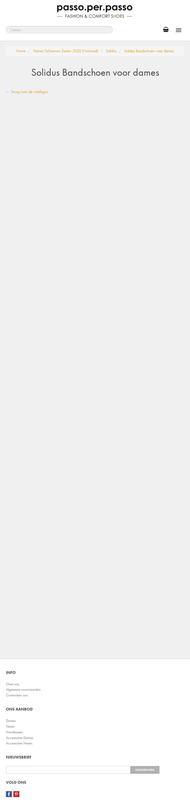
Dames (11, 720)
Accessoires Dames (19, 737)
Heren (10, 726)
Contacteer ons (17, 695)
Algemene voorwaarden (23, 689)
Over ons (12, 684)
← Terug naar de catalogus (27, 91)
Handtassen (14, 732)
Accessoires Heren (19, 743)
